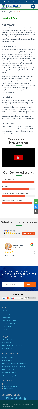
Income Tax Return (8, 357)
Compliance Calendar (9, 320)
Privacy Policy (6, 343)
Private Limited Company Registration (14, 363)
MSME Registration (8, 370)
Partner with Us (7, 326)
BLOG (20, 2)
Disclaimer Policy (7, 348)
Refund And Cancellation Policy (12, 345)
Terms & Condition (8, 340)
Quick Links (6, 317)
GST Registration (7, 360)
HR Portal (5, 329)
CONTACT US (12, 2)
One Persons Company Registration (13, 366)
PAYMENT (27, 2)
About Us (5, 311)
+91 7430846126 (8, 384)
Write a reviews (28, 233)
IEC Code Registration (9, 373)
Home (4, 12)
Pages (10, 12)
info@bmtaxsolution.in (10, 386)
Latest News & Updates (9, 323)
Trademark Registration (10, 376)
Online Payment (7, 314)
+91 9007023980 (19, 384)
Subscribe (30, 284)
